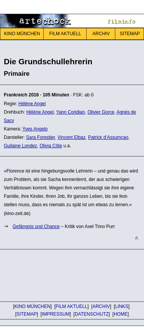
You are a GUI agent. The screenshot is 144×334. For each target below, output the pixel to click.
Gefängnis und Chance (36, 226)
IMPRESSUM (56, 314)
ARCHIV (101, 33)
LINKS (121, 306)
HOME (121, 314)
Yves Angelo (34, 129)
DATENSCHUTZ (91, 314)
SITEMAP (26, 314)
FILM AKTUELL (65, 33)
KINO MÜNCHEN (22, 33)
